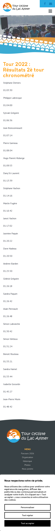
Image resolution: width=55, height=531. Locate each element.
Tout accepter (27, 523)
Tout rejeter (27, 515)
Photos (27, 465)
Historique (27, 461)
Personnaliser (27, 507)
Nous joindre (27, 468)
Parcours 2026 (27, 453)
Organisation (27, 457)
